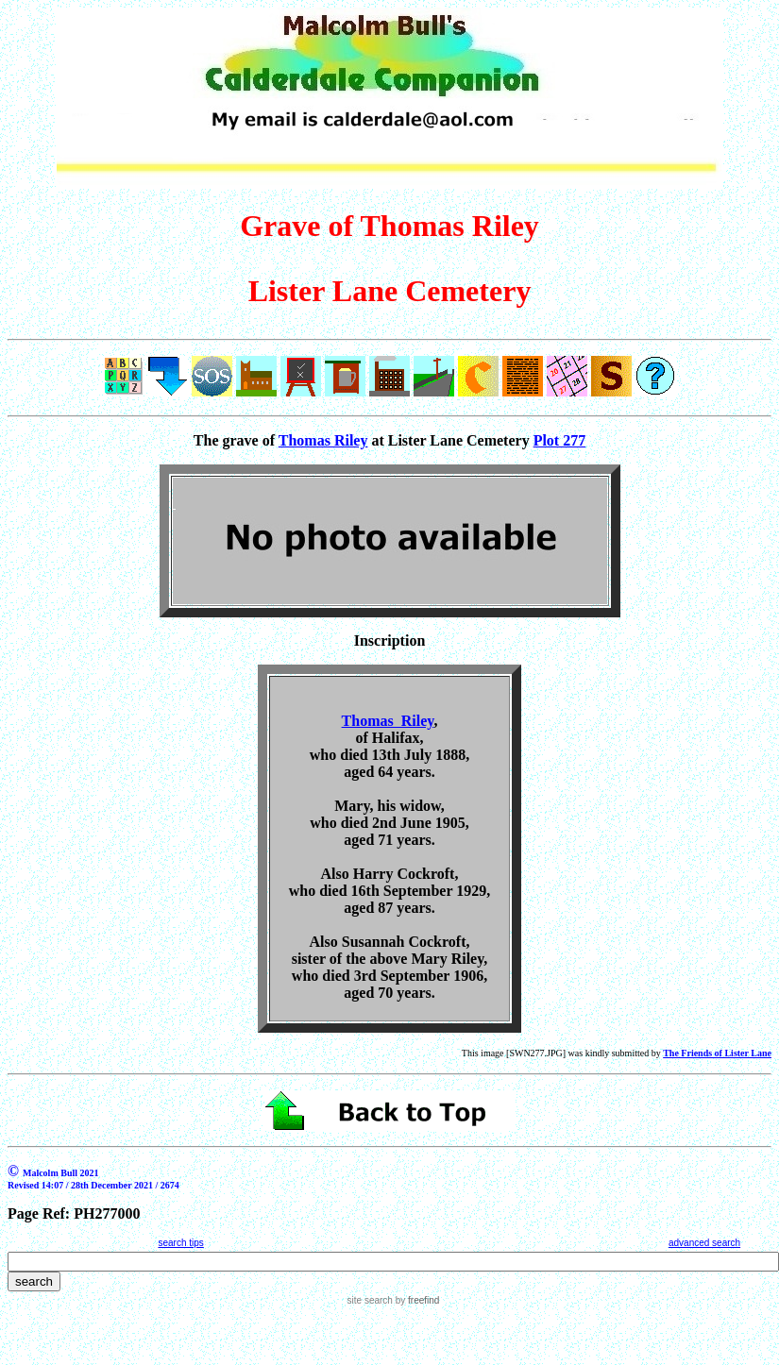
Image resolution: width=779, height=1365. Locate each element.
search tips (180, 1243)
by (416, 1300)
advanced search (704, 1243)
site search (370, 1300)
